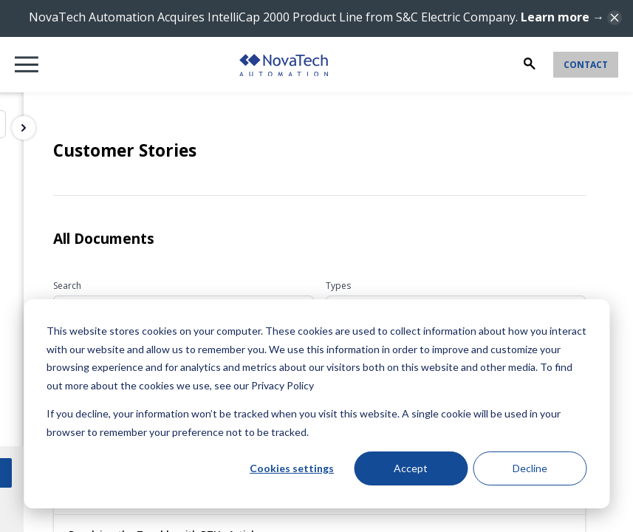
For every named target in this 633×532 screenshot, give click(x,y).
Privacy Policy (282, 385)
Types (338, 285)
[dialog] (316, 403)
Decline (530, 468)
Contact (586, 64)
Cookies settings (292, 468)
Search (67, 285)
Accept (411, 468)
